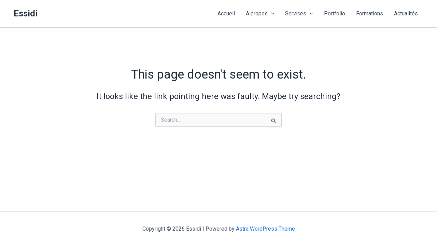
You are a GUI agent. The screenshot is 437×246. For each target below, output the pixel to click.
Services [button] (299, 13)
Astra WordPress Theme (265, 229)
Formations (369, 13)
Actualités (406, 13)
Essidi (26, 13)
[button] (271, 13)
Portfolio (334, 13)
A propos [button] (260, 13)
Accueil (226, 13)
